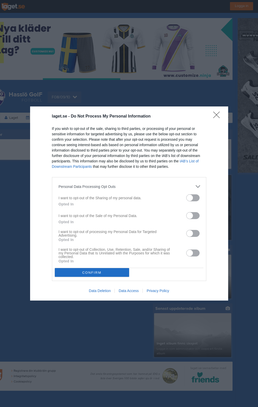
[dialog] (129, 203)
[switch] (193, 197)
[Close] (218, 116)
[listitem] (129, 186)
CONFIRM (92, 273)
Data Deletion (100, 291)
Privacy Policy (158, 291)
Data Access (129, 291)
